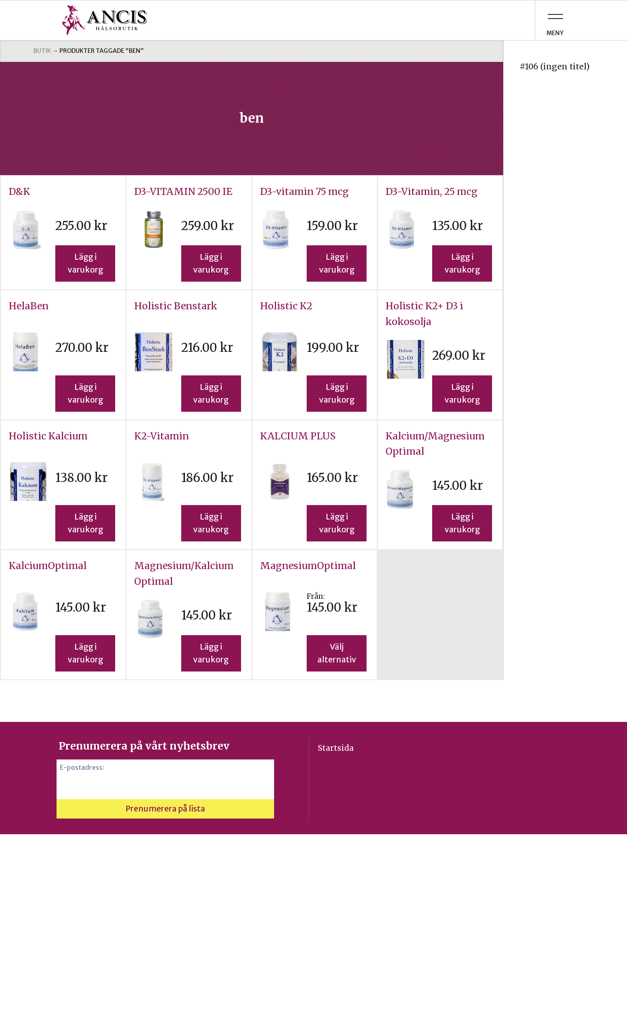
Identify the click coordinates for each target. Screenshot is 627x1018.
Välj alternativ (336, 653)
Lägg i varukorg (85, 263)
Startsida (336, 748)
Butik (42, 51)
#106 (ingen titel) (555, 66)
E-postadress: (82, 767)
